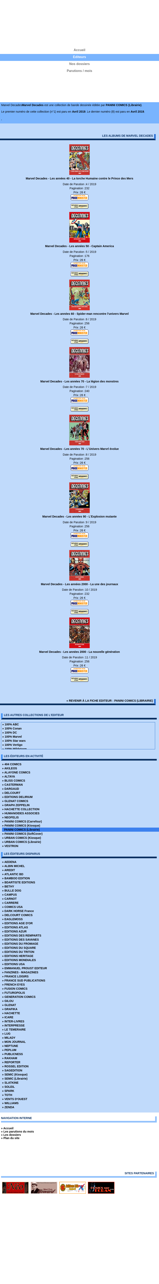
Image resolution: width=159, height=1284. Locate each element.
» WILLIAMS (10, 1103)
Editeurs (79, 57)
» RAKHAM (9, 1058)
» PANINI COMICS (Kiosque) (21, 825)
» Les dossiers (11, 1134)
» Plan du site (10, 1138)
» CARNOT (9, 898)
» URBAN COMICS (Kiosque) (21, 837)
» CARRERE (10, 902)
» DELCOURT (11, 792)
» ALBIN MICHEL (13, 866)
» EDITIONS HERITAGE (17, 956)
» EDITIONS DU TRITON (18, 951)
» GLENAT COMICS (15, 801)
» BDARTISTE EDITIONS (18, 882)
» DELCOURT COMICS (17, 915)
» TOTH (7, 1095)
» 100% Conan (12, 728)
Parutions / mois (79, 71)
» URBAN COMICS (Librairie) (21, 842)
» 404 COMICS (11, 764)
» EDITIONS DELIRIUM (17, 797)
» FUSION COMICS (14, 988)
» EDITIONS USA (13, 964)
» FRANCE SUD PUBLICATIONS (23, 980)
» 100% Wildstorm (14, 749)
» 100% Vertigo (12, 744)
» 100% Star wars (14, 740)
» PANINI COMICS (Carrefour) (22, 821)
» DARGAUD (10, 788)
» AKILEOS (9, 768)
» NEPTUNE (10, 1046)
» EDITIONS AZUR (14, 931)
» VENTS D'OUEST (14, 1099)
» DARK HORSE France (18, 911)
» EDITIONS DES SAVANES (20, 939)
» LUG (6, 1033)
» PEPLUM (9, 1050)
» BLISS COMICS (13, 780)
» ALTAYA (8, 776)
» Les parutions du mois (17, 1131)
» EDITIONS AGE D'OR (17, 923)
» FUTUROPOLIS (13, 992)
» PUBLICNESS (12, 1054)
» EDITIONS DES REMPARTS (21, 935)
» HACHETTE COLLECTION (20, 809)
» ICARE (7, 1017)
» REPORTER (11, 1062)
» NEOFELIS (10, 817)
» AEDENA (9, 862)
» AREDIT (8, 870)
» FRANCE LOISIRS (15, 976)
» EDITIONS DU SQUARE (19, 947)
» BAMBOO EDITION (16, 878)
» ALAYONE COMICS (16, 772)
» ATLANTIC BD (12, 874)
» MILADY (8, 1037)
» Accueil (7, 1128)
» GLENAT (9, 1005)
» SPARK (8, 1090)
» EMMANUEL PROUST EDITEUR (24, 968)
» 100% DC (9, 732)
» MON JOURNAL (14, 1041)
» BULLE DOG (11, 890)
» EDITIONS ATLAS (15, 927)
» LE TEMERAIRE (14, 1029)
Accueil (79, 50)
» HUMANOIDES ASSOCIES (20, 813)
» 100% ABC (10, 724)
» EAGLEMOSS (12, 919)
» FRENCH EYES (13, 984)
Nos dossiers (79, 64)
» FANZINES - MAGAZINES (20, 972)
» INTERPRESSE (13, 1025)
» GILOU (7, 1001)
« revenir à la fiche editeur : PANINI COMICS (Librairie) (109, 700)
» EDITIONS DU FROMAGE (20, 943)
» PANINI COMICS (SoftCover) (22, 833)
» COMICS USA (12, 907)
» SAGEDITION (12, 1070)
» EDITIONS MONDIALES (19, 960)
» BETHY (8, 886)
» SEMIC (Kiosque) (14, 1074)
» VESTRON (10, 846)
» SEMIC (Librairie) (14, 1078)
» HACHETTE (11, 1013)
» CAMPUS (9, 894)
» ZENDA (8, 1107)
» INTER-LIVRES (13, 1021)
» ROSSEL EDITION (15, 1066)
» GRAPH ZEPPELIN (16, 805)
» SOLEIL (8, 1086)
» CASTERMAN (12, 784)
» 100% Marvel (12, 736)
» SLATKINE (10, 1082)
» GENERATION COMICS (19, 996)
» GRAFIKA (9, 1009)
